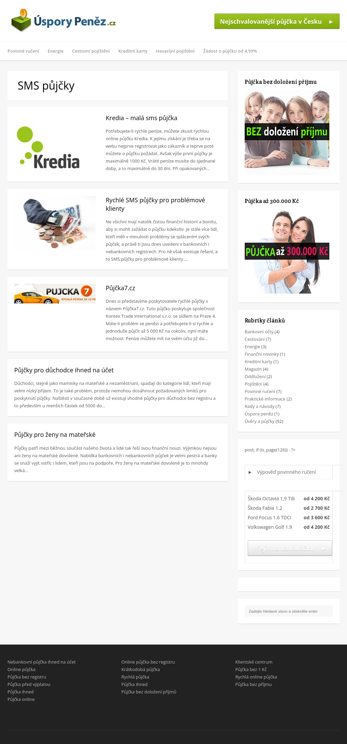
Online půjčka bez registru (148, 662)
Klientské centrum (253, 662)
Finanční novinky (262, 354)
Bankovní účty (259, 332)
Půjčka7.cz (120, 288)
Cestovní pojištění (91, 51)
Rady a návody (259, 406)
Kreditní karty (132, 51)
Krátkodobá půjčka (140, 669)
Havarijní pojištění (175, 51)
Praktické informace (265, 399)
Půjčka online (21, 699)
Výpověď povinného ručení (286, 472)
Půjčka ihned (20, 692)
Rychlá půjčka (135, 677)
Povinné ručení (23, 51)
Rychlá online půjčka (256, 677)
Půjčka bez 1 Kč (250, 669)
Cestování (255, 339)
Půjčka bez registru (26, 677)
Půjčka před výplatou (28, 684)
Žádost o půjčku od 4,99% (230, 51)
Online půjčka (21, 669)
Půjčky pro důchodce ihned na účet (64, 370)
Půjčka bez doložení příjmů (148, 692)
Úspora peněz (259, 414)
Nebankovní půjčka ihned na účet (41, 662)
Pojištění (253, 384)
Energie (56, 51)
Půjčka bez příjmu (253, 684)
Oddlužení (255, 376)
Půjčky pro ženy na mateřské (55, 434)
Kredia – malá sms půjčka (141, 118)
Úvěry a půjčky (259, 421)
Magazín (253, 369)
